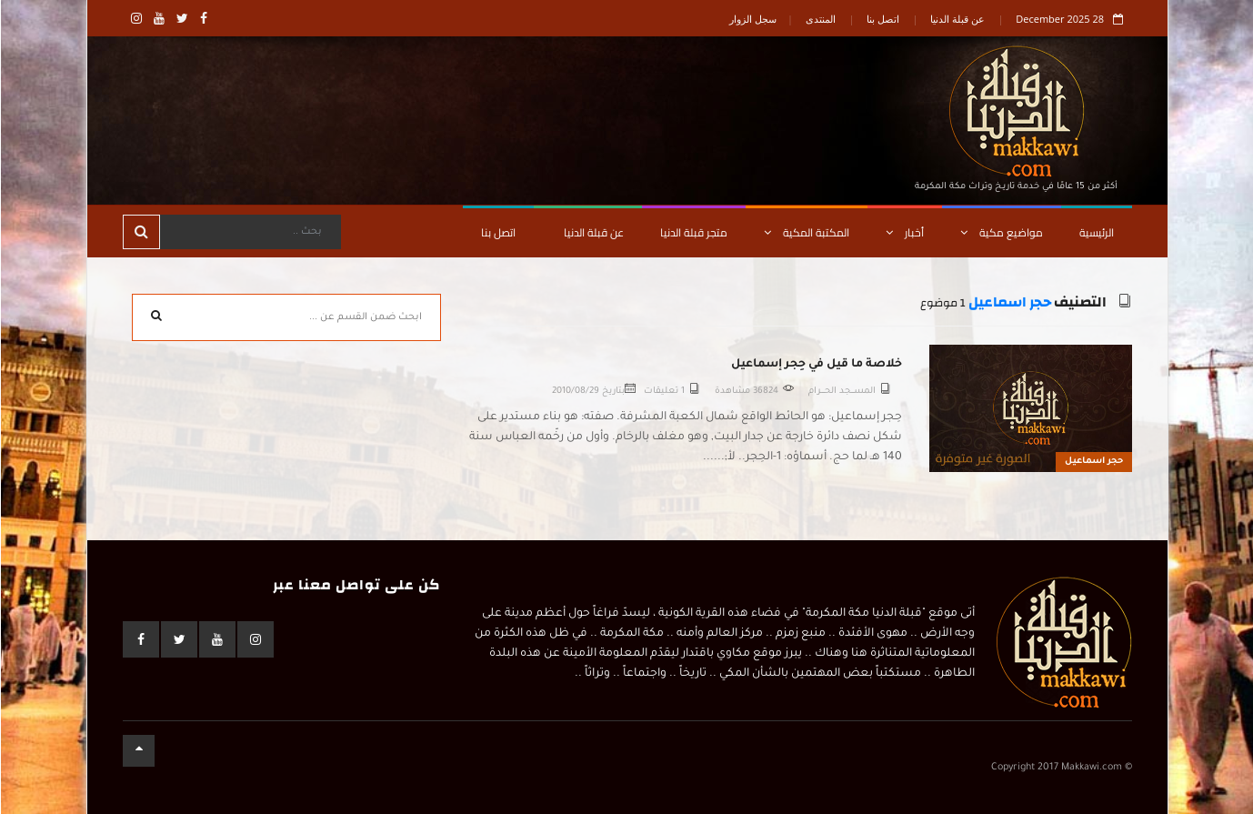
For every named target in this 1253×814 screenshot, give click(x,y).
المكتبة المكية (805, 232)
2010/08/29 (574, 392)
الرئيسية (1095, 232)
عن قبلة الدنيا (956, 18)
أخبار (904, 232)
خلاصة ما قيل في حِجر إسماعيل (815, 364)
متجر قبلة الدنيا (693, 232)
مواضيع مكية (1000, 232)
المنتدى (820, 18)
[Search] (249, 232)
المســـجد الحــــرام (841, 392)
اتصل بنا (882, 18)
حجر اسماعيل (1008, 302)
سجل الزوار (752, 18)
